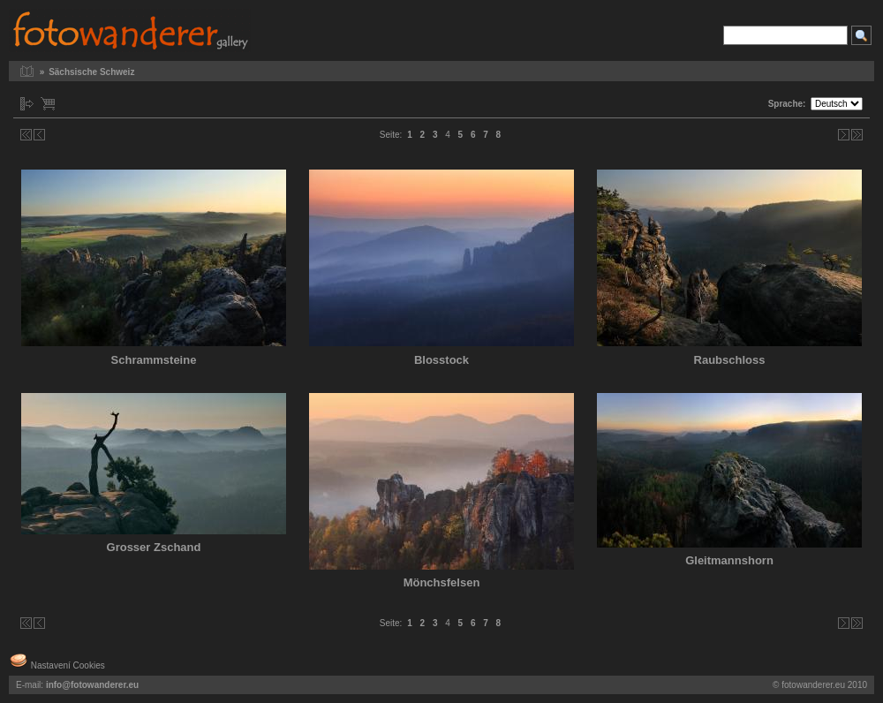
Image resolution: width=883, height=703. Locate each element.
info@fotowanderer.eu (92, 685)
